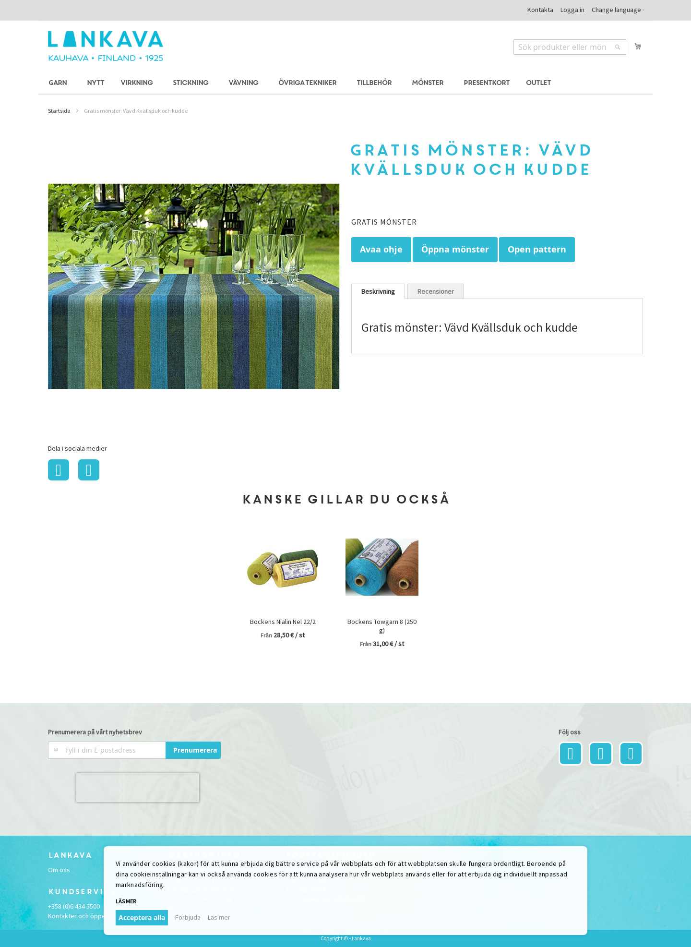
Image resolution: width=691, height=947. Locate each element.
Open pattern (537, 249)
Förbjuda (188, 917)
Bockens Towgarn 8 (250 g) (382, 626)
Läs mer (126, 901)
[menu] (345, 83)
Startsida (59, 110)
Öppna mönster (455, 249)
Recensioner (435, 291)
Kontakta (540, 9)
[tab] (378, 291)
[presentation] (137, 787)
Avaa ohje (381, 249)
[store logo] (105, 46)
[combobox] (569, 47)
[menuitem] (59, 83)
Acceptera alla (142, 917)
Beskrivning (378, 291)
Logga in (572, 9)
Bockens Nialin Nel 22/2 (283, 621)
